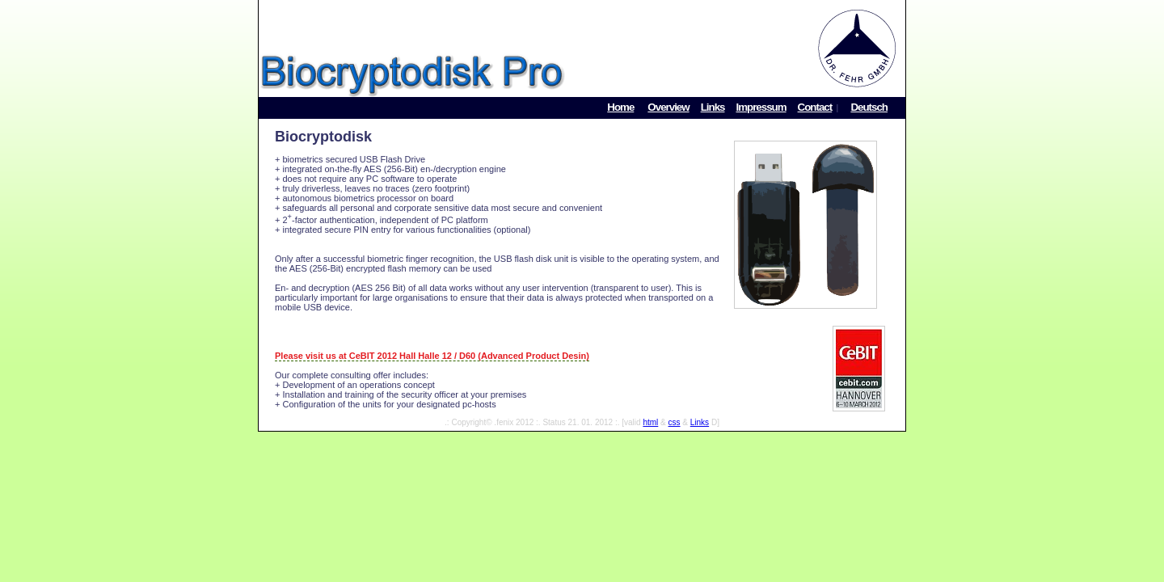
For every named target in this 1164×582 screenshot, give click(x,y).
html (650, 422)
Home (620, 107)
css (674, 422)
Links (713, 107)
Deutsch (869, 107)
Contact (815, 107)
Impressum (761, 107)
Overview (668, 107)
